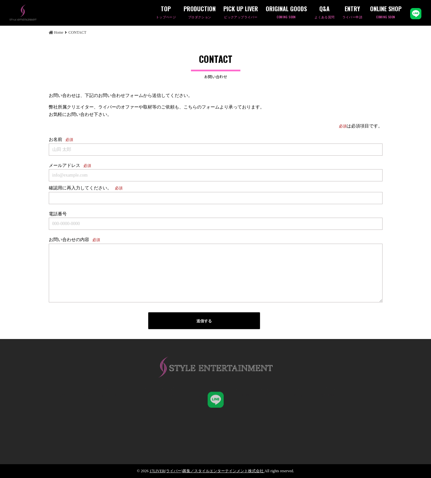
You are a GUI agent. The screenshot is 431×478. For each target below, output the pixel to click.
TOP (166, 12)
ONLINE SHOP (385, 12)
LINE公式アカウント (415, 13)
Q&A (324, 12)
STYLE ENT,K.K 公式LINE (216, 395)
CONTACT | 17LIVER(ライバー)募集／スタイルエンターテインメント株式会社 (34, 12)
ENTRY (352, 12)
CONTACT (300, 412)
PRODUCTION (200, 12)
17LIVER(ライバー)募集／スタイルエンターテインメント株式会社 (207, 471)
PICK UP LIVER (240, 12)
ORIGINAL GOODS (286, 12)
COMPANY (327, 412)
